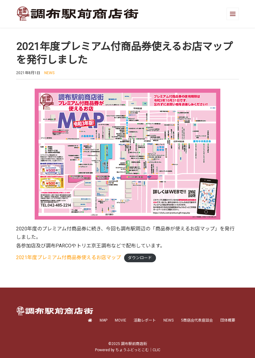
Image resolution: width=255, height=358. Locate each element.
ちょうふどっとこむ (132, 350)
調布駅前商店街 (134, 344)
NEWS (49, 73)
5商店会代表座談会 (197, 320)
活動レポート (145, 320)
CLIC (156, 350)
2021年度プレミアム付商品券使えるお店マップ (68, 257)
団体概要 (227, 320)
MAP (103, 320)
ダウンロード (140, 257)
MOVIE (120, 320)
